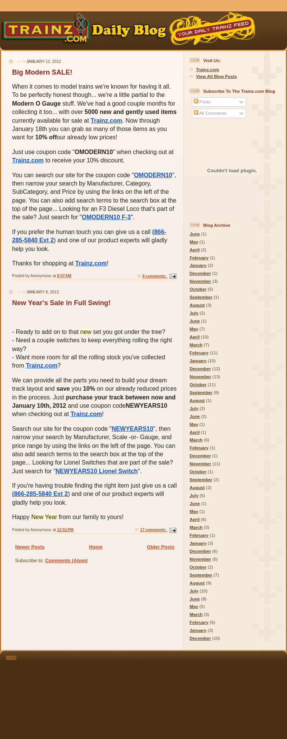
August (197, 304)
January (198, 265)
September (201, 297)
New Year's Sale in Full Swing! (61, 303)
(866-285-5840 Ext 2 (40, 494)
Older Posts (160, 547)
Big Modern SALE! (42, 72)
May (194, 241)
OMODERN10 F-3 (106, 217)
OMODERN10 (153, 175)
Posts (202, 101)
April (195, 249)
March (196, 344)
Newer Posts (30, 547)
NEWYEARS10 (132, 429)
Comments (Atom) (66, 560)
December (200, 273)
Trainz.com (106, 120)
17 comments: (154, 530)
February (199, 257)
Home (95, 547)
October (198, 289)
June (195, 233)
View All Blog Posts (216, 76)
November (200, 281)
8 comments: (155, 276)
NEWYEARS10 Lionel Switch (97, 471)
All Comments (210, 113)
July (194, 312)
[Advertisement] (154, 693)
